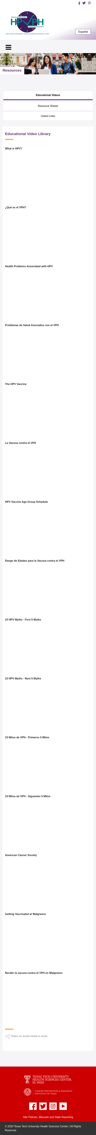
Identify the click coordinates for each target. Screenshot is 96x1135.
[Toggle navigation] (8, 46)
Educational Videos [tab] (48, 95)
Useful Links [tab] (48, 116)
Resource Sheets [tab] (48, 106)
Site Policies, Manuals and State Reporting (48, 1117)
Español (83, 31)
